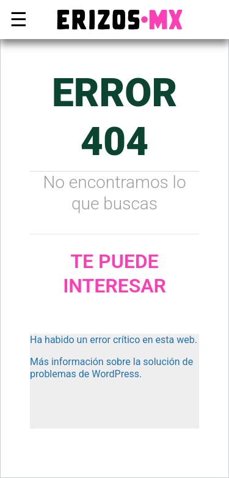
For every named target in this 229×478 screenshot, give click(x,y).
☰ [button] (16, 19)
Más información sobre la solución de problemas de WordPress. (111, 368)
